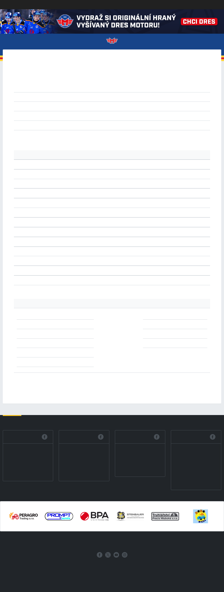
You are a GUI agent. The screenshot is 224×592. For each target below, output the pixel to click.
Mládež (116, 541)
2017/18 (141, 82)
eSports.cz (98, 566)
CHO (64, 116)
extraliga (47, 97)
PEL (112, 116)
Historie (149, 541)
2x (66, 314)
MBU (95, 116)
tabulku (45, 137)
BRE (57, 116)
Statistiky (98, 541)
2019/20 (110, 82)
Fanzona (131, 541)
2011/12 (78, 87)
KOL (88, 116)
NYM (104, 116)
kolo (43, 106)
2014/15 (188, 82)
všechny (46, 125)
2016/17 (157, 82)
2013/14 (47, 87)
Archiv (182, 541)
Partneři (166, 541)
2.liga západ (76, 97)
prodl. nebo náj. (118, 125)
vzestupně (100, 106)
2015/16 (173, 82)
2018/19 (125, 82)
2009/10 (110, 87)
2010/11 (94, 87)
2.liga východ (119, 97)
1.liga (60, 97)
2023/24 (47, 82)
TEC (119, 116)
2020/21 (94, 82)
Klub (38, 541)
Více (209, 42)
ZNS (126, 116)
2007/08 (141, 87)
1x (66, 343)
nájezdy (97, 125)
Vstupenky (53, 541)
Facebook (19, 437)
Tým (69, 541)
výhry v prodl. (78, 125)
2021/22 (78, 82)
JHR (80, 116)
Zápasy (80, 541)
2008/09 (125, 87)
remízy (60, 125)
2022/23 (62, 82)
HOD (72, 116)
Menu (15, 42)
